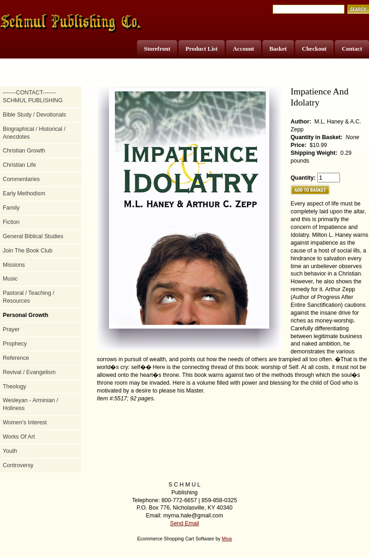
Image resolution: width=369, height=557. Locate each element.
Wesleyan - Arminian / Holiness (30, 404)
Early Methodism (24, 193)
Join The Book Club (28, 250)
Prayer (11, 329)
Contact (352, 48)
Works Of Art (19, 437)
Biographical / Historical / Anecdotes (34, 133)
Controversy (18, 465)
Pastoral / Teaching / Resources (28, 297)
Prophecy (15, 343)
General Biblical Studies (33, 236)
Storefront (157, 48)
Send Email (184, 523)
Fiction (11, 222)
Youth (10, 451)
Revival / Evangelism (29, 372)
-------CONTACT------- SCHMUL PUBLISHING (33, 96)
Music (10, 279)
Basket (278, 48)
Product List (201, 48)
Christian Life (19, 165)
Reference (16, 358)
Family (11, 208)
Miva (227, 538)
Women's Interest (25, 422)
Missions (14, 265)
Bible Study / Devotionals (34, 114)
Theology (14, 386)
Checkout (314, 48)
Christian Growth (24, 150)
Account (243, 48)
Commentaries (21, 179)
